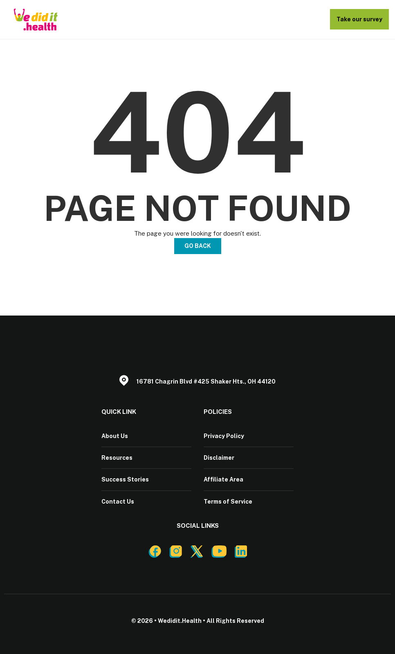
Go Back (197, 246)
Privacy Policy (224, 436)
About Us (114, 436)
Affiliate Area (223, 479)
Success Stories (125, 479)
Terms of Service (228, 501)
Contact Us (117, 501)
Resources (116, 457)
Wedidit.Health (180, 620)
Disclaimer (219, 457)
